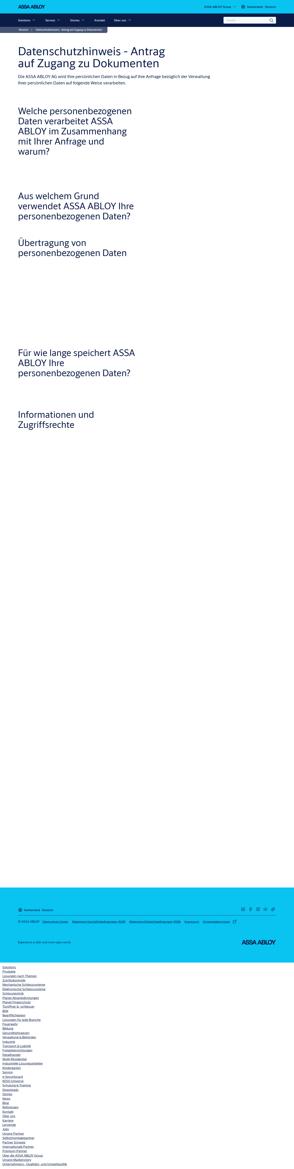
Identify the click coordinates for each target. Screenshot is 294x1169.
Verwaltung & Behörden (19, 1037)
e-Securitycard (12, 1076)
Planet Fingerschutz (16, 1002)
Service (50, 20)
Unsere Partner (13, 1133)
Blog (5, 1103)
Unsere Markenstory (16, 1160)
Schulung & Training (16, 1085)
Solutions (24, 20)
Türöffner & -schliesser (18, 1006)
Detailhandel (11, 1055)
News (6, 1098)
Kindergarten (11, 1068)
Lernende (9, 1125)
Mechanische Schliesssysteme (23, 984)
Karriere (8, 1120)
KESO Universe (13, 1081)
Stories (75, 20)
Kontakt (99, 20)
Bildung (7, 1028)
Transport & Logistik (16, 1046)
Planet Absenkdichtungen (20, 998)
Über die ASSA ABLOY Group (22, 1155)
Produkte (9, 971)
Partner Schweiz (13, 1142)
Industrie (8, 1041)
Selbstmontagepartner (18, 1138)
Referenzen (10, 1107)
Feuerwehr (10, 1024)
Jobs (5, 1129)
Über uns (120, 20)
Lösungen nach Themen (19, 976)
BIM (5, 1011)
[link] (26, 30)
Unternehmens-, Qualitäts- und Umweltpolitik (34, 1164)
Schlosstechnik (13, 993)
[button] (34, 20)
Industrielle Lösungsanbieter (22, 1063)
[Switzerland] (258, 6)
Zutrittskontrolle (14, 980)
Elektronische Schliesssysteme (24, 989)
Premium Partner (14, 1151)
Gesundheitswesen (15, 1033)
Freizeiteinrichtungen (17, 1050)
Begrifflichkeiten (14, 1015)
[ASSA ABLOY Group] (220, 7)
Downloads (10, 1090)
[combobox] (250, 20)
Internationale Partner (18, 1146)
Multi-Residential (14, 1059)
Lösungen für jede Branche (21, 1020)
